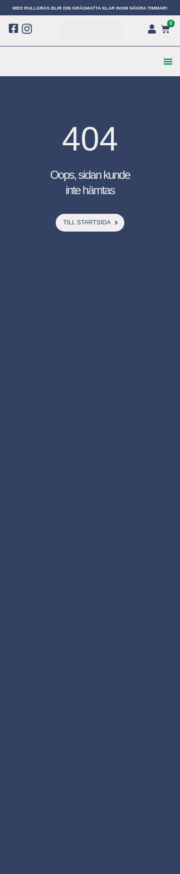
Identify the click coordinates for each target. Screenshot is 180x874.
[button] (168, 61)
